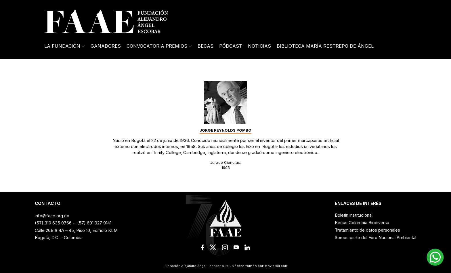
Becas (205, 46)
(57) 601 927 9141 (94, 223)
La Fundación (64, 46)
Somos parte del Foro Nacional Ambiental (375, 237)
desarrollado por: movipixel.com (262, 266)
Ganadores (106, 46)
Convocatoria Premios (159, 46)
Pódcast (230, 46)
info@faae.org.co (52, 215)
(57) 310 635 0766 (53, 223)
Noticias (259, 46)
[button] (435, 257)
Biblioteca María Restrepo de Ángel (325, 46)
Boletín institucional (353, 215)
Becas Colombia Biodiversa (362, 222)
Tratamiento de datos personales (367, 230)
